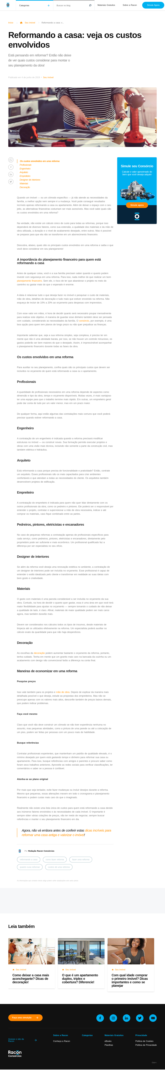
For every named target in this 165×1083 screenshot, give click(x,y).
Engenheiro (25, 168)
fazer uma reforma (80, 859)
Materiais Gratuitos (106, 5)
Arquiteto (24, 172)
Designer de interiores (30, 179)
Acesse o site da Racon (22, 1040)
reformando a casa (28, 859)
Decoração (25, 187)
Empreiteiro (25, 176)
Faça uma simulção (25, 1017)
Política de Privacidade (146, 1045)
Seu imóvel (30, 23)
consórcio (84, 320)
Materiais (24, 183)
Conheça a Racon (61, 1041)
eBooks (108, 1041)
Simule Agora (153, 5)
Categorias (24, 5)
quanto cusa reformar (30, 867)
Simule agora (137, 205)
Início (10, 23)
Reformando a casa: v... (53, 23)
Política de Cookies (144, 1041)
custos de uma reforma (59, 867)
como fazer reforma (55, 859)
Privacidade (141, 1035)
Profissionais (25, 165)
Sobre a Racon (130, 5)
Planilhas (109, 1045)
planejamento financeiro (29, 281)
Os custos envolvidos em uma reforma (40, 161)
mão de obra (63, 692)
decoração (39, 653)
